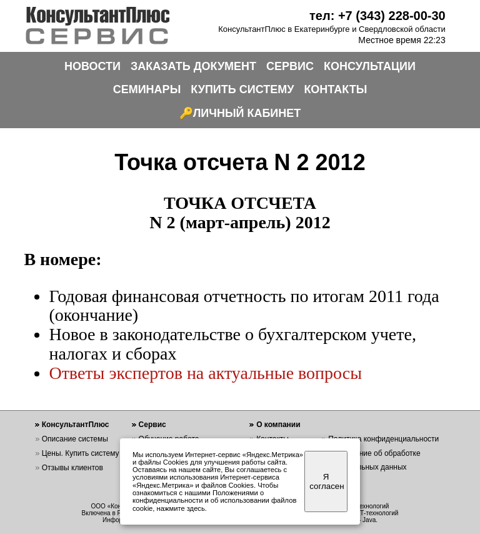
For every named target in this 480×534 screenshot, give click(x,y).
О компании (278, 424)
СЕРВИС (290, 66)
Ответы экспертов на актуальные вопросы (205, 373)
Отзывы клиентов (72, 467)
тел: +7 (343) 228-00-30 (377, 16)
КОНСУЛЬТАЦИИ (370, 66)
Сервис (152, 424)
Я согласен (326, 481)
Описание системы (75, 439)
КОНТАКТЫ (335, 89)
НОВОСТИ (92, 66)
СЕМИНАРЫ (147, 89)
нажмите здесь (181, 508)
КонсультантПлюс (75, 424)
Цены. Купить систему (80, 453)
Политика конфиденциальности (383, 439)
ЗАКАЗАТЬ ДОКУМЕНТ (193, 66)
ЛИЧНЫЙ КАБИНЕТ (247, 113)
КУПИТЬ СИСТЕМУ (242, 89)
